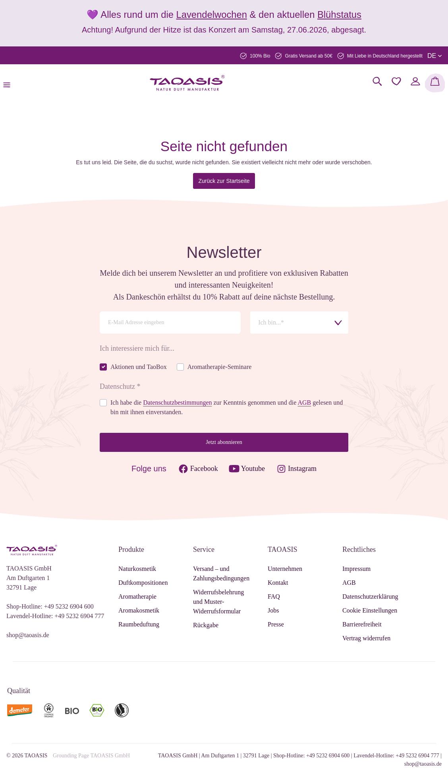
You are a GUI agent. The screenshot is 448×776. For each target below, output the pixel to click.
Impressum (356, 568)
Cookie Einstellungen (369, 610)
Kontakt (278, 582)
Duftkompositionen (143, 582)
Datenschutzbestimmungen (177, 402)
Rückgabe (205, 625)
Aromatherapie (137, 596)
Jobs (273, 610)
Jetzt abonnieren (224, 442)
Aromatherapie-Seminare (219, 366)
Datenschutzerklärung (370, 596)
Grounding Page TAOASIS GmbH (91, 756)
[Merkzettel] (396, 81)
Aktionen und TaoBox (138, 366)
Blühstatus (339, 14)
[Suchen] (377, 81)
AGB (304, 402)
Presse (276, 624)
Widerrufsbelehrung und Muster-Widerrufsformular (218, 602)
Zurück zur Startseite (223, 181)
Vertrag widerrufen (366, 638)
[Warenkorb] (435, 82)
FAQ (274, 596)
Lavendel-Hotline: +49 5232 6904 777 (55, 616)
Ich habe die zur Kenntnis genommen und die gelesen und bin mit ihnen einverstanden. (226, 407)
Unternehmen (285, 568)
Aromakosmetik (138, 610)
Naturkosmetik (137, 568)
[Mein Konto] (415, 81)
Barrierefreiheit (362, 624)
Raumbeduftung (138, 624)
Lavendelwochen (211, 14)
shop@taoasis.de (27, 635)
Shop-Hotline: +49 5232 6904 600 (50, 606)
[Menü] (9, 82)
